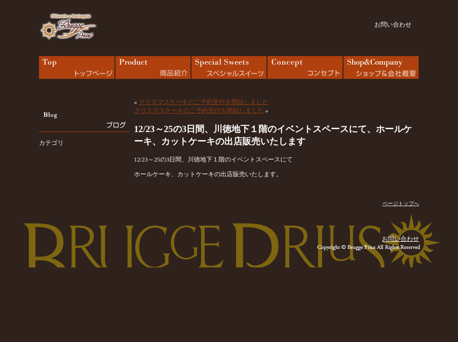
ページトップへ (400, 203)
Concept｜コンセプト (305, 67)
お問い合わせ (392, 24)
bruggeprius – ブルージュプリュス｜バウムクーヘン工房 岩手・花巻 (68, 26)
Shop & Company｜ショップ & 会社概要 (381, 67)
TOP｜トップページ (77, 67)
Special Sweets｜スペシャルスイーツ (229, 67)
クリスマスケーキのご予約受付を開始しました (203, 102)
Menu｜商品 (153, 67)
